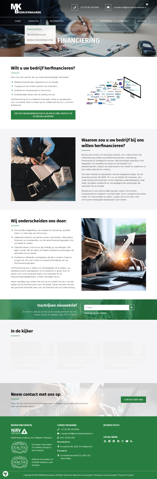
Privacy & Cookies (126, 475)
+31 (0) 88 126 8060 (89, 7)
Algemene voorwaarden (83, 475)
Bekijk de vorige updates (95, 313)
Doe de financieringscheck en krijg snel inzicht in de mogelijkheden (43, 115)
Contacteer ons (133, 399)
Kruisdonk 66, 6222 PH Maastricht (76, 446)
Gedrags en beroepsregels (105, 475)
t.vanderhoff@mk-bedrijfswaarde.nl (130, 7)
